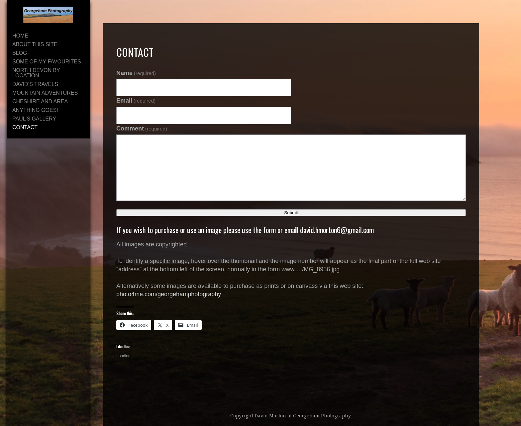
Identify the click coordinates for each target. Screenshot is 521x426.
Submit (291, 212)
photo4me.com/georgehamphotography (168, 294)
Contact (25, 127)
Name (136, 73)
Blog (19, 53)
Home (20, 36)
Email (136, 100)
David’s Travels (35, 84)
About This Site (34, 44)
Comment (141, 128)
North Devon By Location (36, 72)
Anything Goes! (35, 110)
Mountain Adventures (45, 93)
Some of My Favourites (46, 61)
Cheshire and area (40, 101)
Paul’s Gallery (34, 119)
